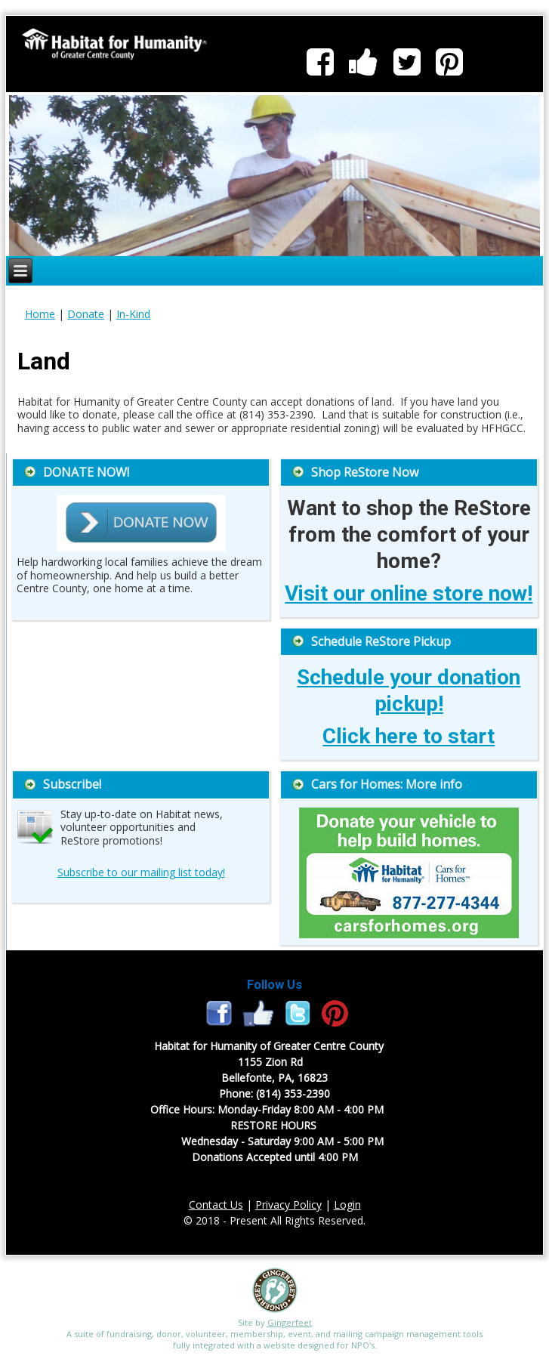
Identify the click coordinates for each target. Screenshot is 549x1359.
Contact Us (216, 1204)
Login (347, 1204)
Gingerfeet (289, 1322)
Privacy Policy (288, 1204)
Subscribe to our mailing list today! (141, 872)
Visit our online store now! (408, 593)
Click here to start (408, 736)
